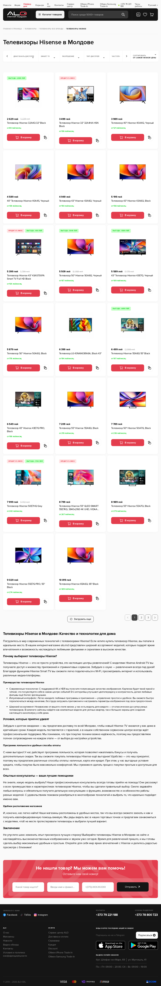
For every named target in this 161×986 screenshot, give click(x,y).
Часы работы (138, 5)
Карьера (39, 5)
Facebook (10, 913)
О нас (48, 5)
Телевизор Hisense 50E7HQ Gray (24, 506)
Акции (17, 5)
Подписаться (147, 933)
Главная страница (12, 29)
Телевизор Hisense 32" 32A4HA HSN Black (78, 124)
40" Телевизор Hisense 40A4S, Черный (28, 200)
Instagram (41, 913)
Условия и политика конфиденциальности (15, 953)
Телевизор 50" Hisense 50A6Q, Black (27, 353)
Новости (7, 5)
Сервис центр (70, 5)
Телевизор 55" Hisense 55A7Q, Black (130, 506)
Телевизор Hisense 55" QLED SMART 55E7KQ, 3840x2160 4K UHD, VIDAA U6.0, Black (79, 508)
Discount (52, 947)
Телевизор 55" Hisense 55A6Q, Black (78, 428)
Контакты (59, 5)
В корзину (23, 137)
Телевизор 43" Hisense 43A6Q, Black (130, 200)
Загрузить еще (80, 617)
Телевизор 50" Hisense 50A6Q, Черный (80, 275)
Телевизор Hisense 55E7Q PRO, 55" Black (26, 585)
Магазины (8, 935)
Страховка (53, 939)
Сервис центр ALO (58, 931)
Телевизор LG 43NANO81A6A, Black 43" (80, 353)
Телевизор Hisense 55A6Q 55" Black (130, 353)
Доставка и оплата (58, 935)
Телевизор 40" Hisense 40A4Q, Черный (132, 122)
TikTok (25, 913)
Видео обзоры (11, 943)
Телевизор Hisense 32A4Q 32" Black (26, 122)
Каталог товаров (50, 14)
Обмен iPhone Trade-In (87, 5)
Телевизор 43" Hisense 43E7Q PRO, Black (26, 430)
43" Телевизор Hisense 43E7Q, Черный (132, 275)
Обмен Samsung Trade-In (108, 5)
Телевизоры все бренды (51, 29)
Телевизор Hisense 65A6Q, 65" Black (78, 584)
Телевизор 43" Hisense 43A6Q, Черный (80, 200)
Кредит (52, 943)
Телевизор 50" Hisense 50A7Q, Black (131, 428)
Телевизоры (31, 29)
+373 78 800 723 (146, 913)
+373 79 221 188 (125, 5)
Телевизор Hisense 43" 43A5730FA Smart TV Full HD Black (26, 277)
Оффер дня (27, 5)
